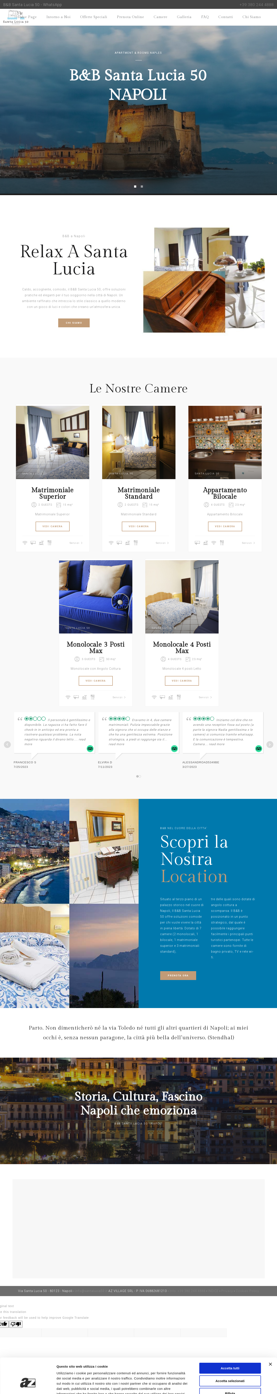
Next (269, 744)
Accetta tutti (230, 1341)
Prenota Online (130, 17)
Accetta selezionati (229, 1354)
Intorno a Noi (58, 17)
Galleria (184, 17)
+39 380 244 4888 (256, 4)
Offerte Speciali (93, 17)
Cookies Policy (247, 1291)
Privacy (227, 1291)
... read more (214, 744)
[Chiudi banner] (270, 1337)
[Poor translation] (16, 1324)
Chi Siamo (252, 17)
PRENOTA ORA (178, 975)
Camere (160, 17)
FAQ (205, 17)
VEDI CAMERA (52, 526)
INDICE (213, 1291)
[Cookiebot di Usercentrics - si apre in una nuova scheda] (28, 1385)
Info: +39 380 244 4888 (187, 1291)
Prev (7, 744)
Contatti (225, 17)
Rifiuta (230, 1366)
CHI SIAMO (74, 322)
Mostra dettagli (226, 1385)
